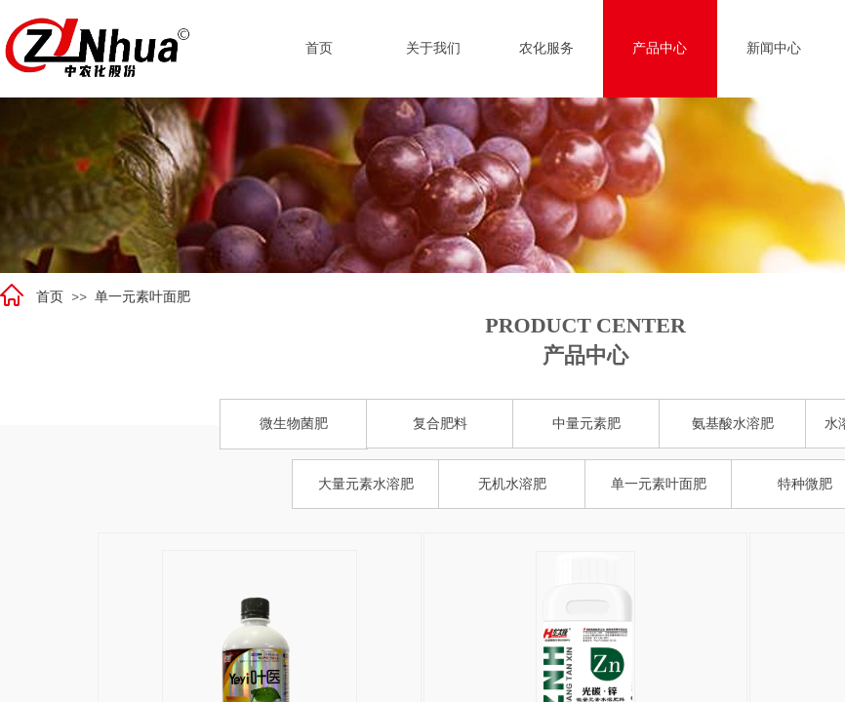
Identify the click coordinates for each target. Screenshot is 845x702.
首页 (49, 297)
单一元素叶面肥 (142, 297)
